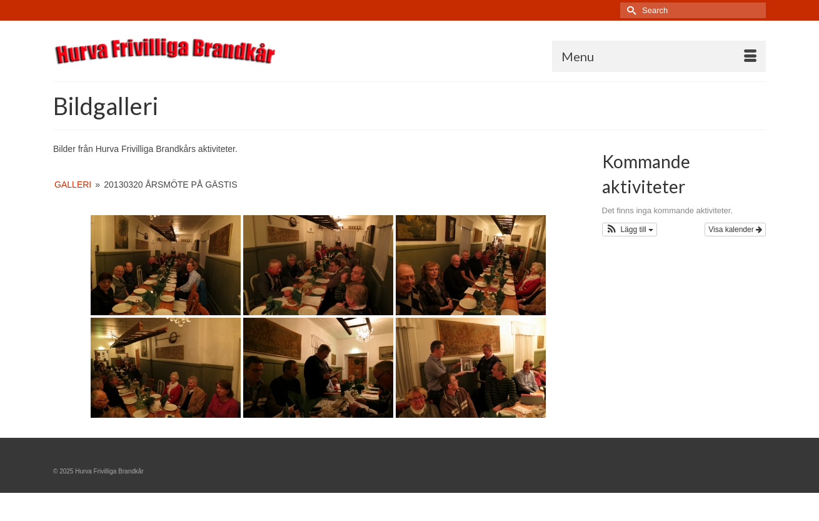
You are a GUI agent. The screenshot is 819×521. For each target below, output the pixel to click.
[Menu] (659, 56)
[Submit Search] (629, 10)
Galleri (72, 185)
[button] (630, 229)
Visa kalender (735, 229)
